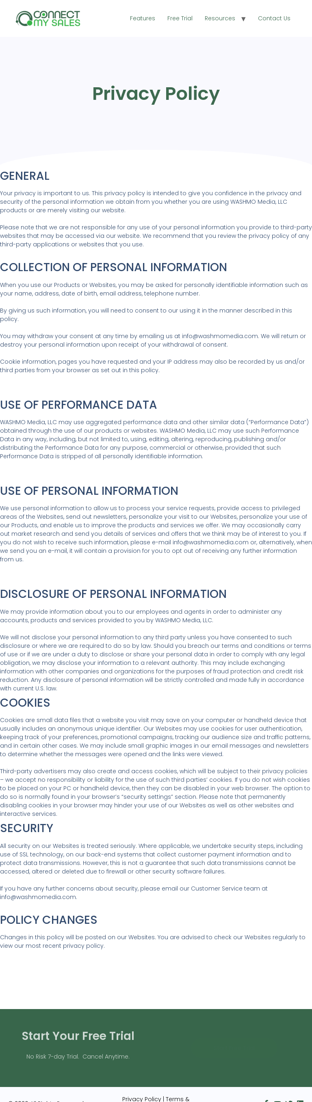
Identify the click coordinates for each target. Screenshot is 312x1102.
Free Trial (180, 18)
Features (142, 18)
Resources (220, 18)
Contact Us (274, 18)
